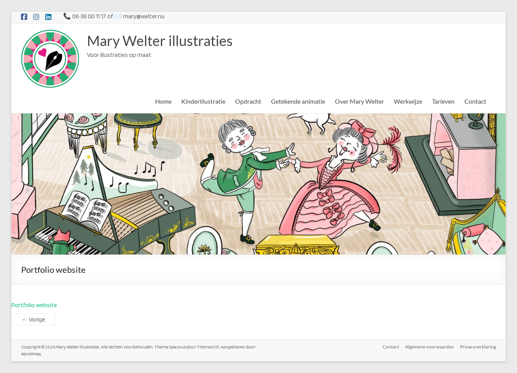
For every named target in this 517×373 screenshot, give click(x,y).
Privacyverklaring (478, 347)
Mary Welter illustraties (160, 40)
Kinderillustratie (203, 101)
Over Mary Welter (359, 101)
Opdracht (248, 101)
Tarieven (443, 101)
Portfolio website (34, 305)
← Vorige (33, 319)
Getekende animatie (298, 101)
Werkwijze (408, 101)
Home (163, 101)
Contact (475, 101)
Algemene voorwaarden (429, 347)
